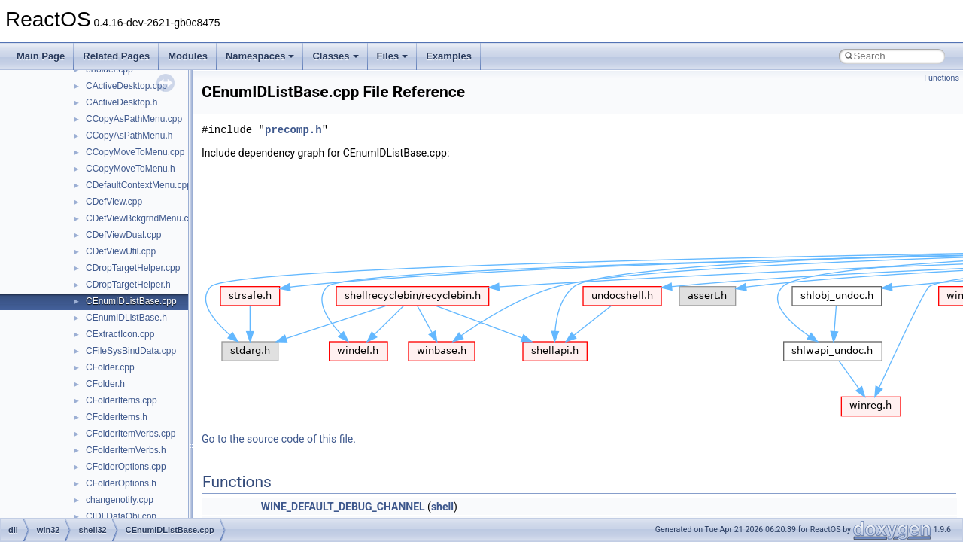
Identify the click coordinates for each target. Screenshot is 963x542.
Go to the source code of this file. (279, 439)
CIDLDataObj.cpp (121, 516)
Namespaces (260, 56)
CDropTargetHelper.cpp (133, 268)
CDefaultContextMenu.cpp (139, 185)
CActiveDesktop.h (121, 102)
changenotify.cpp (119, 500)
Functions (941, 78)
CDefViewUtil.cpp (121, 251)
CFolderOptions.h (121, 483)
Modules (188, 56)
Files (393, 56)
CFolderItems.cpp (121, 400)
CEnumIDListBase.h (126, 317)
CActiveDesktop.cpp (126, 86)
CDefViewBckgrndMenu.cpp (142, 218)
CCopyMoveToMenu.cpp (135, 152)
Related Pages (116, 56)
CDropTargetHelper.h (128, 284)
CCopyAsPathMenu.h (129, 135)
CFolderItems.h (116, 417)
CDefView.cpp (114, 201)
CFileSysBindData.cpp (131, 351)
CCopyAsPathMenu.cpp (134, 119)
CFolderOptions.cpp (126, 466)
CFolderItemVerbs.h (126, 450)
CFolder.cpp (110, 367)
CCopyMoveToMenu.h (130, 168)
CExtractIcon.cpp (120, 334)
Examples (449, 56)
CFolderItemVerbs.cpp (130, 433)
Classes (335, 56)
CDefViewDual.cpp (124, 235)
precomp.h (293, 130)
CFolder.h (105, 384)
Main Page (41, 56)
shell (442, 507)
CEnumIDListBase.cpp (131, 301)
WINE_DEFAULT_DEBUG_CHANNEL (343, 507)
